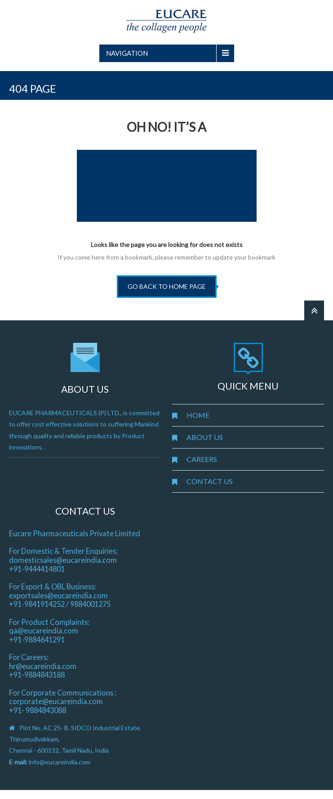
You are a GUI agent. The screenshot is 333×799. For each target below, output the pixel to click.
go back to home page (167, 286)
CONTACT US (209, 481)
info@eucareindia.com (59, 762)
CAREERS (201, 459)
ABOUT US (204, 437)
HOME (197, 415)
